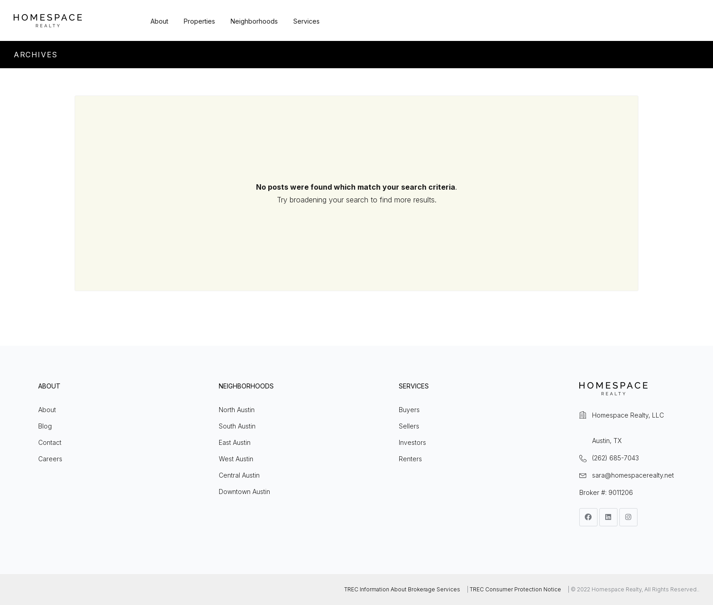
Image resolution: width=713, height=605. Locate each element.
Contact (49, 442)
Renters (410, 459)
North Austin (237, 409)
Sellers (409, 426)
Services (306, 21)
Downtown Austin (244, 491)
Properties (199, 21)
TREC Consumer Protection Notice (515, 589)
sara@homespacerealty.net (633, 475)
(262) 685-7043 (615, 458)
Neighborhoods (254, 21)
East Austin (235, 442)
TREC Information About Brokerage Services (402, 589)
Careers (50, 459)
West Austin (236, 459)
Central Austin (239, 475)
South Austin (237, 426)
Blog (45, 426)
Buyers (409, 409)
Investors (412, 442)
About (159, 21)
